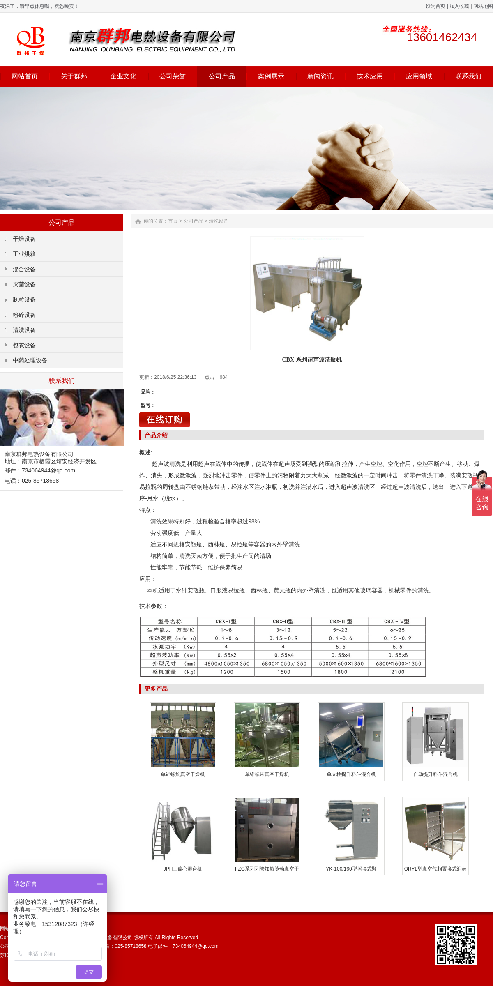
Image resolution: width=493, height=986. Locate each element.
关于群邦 (74, 76)
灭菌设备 (24, 284)
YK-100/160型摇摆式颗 (351, 869)
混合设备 (24, 269)
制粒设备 (24, 299)
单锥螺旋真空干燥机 (183, 774)
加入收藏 (459, 6)
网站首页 (25, 76)
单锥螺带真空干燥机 (267, 774)
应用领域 (419, 76)
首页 (173, 221)
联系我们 (468, 76)
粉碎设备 (24, 314)
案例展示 (271, 76)
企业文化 (123, 76)
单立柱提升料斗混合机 (351, 774)
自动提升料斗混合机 (435, 774)
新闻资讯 (320, 76)
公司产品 (222, 76)
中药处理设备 (30, 360)
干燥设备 (24, 238)
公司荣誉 (172, 76)
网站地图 (483, 6)
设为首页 (435, 6)
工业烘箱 (24, 254)
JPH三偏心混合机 (183, 869)
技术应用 (370, 76)
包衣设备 (24, 345)
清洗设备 (24, 330)
